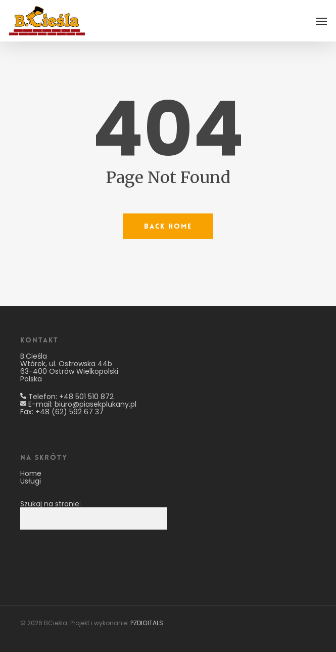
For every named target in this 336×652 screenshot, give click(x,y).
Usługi (30, 481)
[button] (321, 21)
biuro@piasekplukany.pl (95, 404)
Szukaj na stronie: (50, 504)
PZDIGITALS (146, 623)
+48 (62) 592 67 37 (69, 412)
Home (30, 473)
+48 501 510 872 (86, 397)
